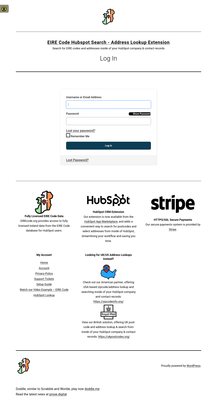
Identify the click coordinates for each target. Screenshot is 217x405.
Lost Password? (77, 160)
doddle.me (92, 389)
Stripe (172, 229)
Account (44, 268)
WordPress (193, 365)
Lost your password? (80, 131)
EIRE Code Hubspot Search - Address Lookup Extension (108, 42)
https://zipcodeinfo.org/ (108, 301)
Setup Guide (44, 284)
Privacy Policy (44, 273)
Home (44, 262)
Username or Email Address (83, 97)
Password (72, 113)
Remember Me (77, 135)
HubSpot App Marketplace (101, 221)
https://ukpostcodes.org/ (114, 336)
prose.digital (58, 394)
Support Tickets (44, 279)
